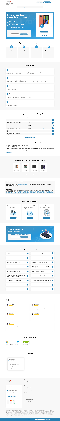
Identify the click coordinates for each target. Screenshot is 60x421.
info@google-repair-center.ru (12, 390)
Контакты (38, 7)
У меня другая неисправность (30, 137)
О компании (18, 7)
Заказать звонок (47, 2)
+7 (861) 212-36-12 (27, 2)
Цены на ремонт (44, 31)
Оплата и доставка (27, 381)
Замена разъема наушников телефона (30, 192)
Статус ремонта (39, 2)
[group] (9, 343)
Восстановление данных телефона (23, 193)
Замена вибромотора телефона (19, 192)
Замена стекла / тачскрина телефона (45, 191)
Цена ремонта (30, 7)
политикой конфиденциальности (25, 238)
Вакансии (34, 7)
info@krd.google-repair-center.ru (14, 364)
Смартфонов (30, 401)
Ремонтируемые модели (28, 387)
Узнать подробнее (13, 217)
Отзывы (42, 7)
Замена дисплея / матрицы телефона (24, 191)
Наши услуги (26, 388)
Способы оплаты (27, 392)
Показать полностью (9, 152)
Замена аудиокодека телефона (40, 192)
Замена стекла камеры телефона (34, 191)
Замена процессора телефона (13, 193)
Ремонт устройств (24, 7)
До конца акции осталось (21, 420)
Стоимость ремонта (27, 379)
